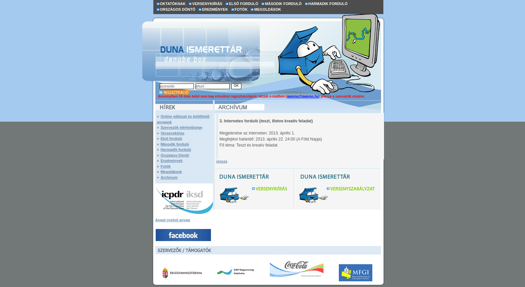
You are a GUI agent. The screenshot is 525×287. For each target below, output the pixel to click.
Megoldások (171, 172)
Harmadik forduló (176, 150)
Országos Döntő (175, 155)
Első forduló (171, 138)
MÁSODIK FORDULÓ (283, 4)
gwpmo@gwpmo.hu (303, 96)
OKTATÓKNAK (173, 4)
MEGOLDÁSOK (267, 9)
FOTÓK (241, 9)
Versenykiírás (172, 133)
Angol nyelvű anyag (172, 220)
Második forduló (175, 144)
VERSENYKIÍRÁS (207, 4)
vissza (221, 161)
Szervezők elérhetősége (182, 127)
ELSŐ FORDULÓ (243, 4)
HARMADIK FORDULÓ (328, 4)
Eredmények (171, 161)
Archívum (169, 177)
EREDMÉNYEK (215, 9)
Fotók (166, 166)
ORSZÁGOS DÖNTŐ (178, 9)
